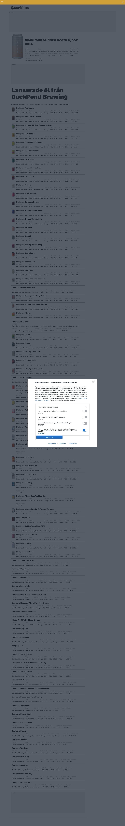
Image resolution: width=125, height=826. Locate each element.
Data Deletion (52, 443)
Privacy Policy (73, 443)
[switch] (85, 411)
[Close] (93, 382)
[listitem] (62, 407)
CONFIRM (49, 437)
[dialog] (62, 413)
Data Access (62, 443)
